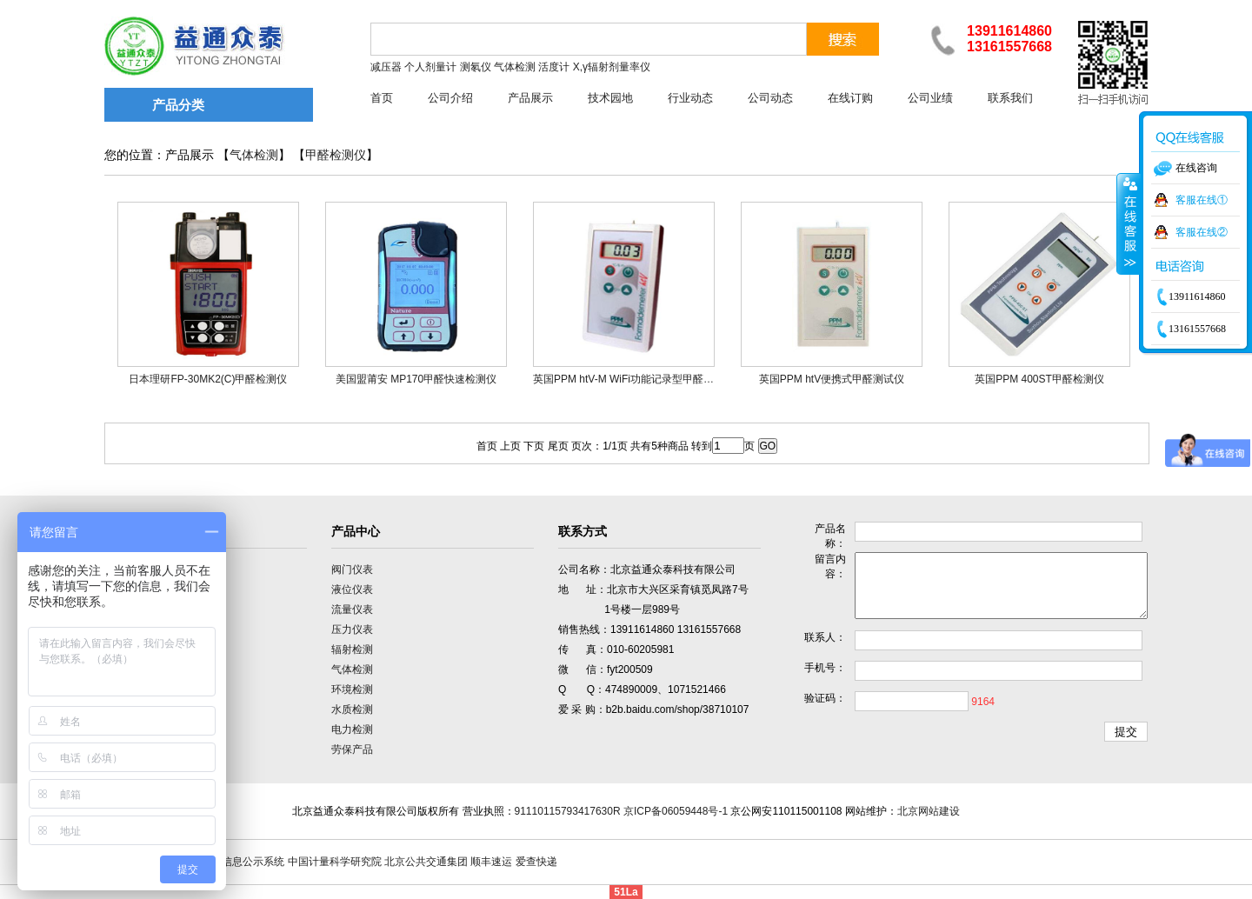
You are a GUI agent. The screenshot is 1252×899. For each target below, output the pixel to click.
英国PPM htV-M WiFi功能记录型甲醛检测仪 (634, 379)
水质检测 (352, 709)
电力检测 (352, 729)
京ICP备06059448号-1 (675, 811)
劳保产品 (352, 749)
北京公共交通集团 (426, 862)
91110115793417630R (568, 811)
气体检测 (254, 155)
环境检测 (352, 689)
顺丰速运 (491, 862)
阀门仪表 (352, 569)
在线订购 (850, 97)
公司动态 (770, 97)
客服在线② (1201, 232)
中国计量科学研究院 (335, 862)
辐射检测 (352, 649)
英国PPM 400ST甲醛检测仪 (1039, 379)
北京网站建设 (928, 811)
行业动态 (690, 97)
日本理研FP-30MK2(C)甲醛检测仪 (208, 379)
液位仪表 (352, 589)
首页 (381, 97)
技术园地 (610, 97)
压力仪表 (352, 629)
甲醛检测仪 (335, 155)
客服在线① (1201, 200)
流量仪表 (352, 609)
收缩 (1128, 223)
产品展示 (530, 97)
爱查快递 (536, 862)
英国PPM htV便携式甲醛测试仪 (831, 379)
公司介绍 (450, 97)
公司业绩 (930, 97)
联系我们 (1010, 97)
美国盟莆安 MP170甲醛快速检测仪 (416, 379)
